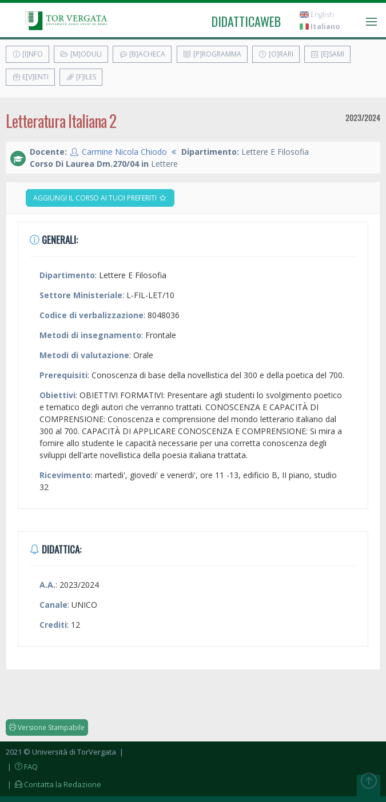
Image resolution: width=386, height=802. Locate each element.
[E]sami (327, 54)
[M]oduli (81, 54)
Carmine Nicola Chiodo (124, 151)
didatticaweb (246, 21)
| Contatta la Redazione (53, 784)
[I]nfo (27, 54)
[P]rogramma (212, 54)
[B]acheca (142, 54)
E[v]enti (30, 77)
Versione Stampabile (47, 727)
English (317, 14)
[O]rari (275, 54)
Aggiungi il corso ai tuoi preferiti (100, 198)
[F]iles (81, 77)
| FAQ (22, 766)
